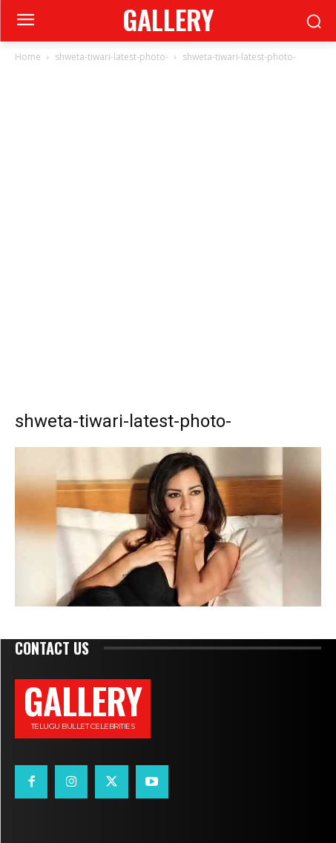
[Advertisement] (168, 241)
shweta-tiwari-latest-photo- (111, 56)
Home (28, 56)
